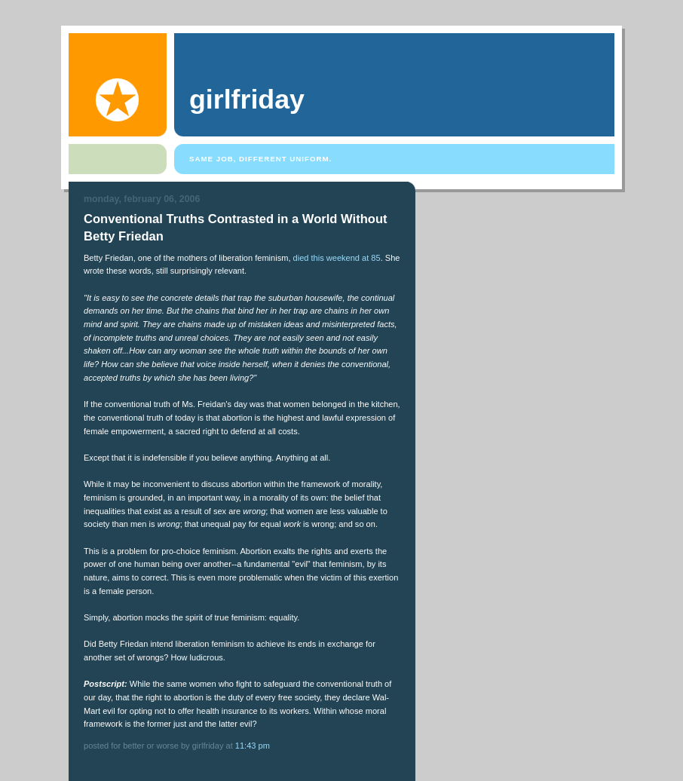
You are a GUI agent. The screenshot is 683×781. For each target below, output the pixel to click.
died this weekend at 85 (337, 257)
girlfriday (247, 99)
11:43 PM (252, 745)
